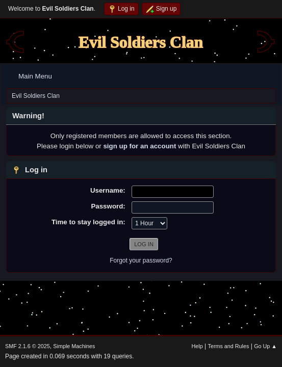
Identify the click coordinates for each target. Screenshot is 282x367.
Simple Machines (74, 346)
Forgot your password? (141, 260)
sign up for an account (139, 146)
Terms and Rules (228, 346)
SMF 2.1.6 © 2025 (27, 346)
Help (197, 346)
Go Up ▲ (265, 346)
